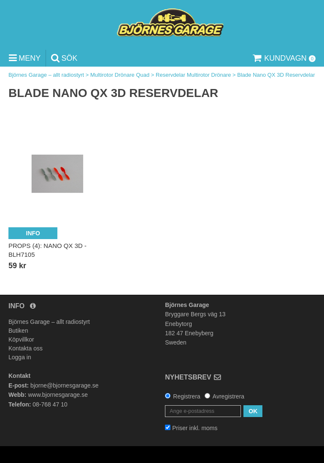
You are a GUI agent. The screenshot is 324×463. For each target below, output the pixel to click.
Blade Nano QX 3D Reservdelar (276, 75)
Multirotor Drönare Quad (119, 75)
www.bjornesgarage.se (58, 394)
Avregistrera (228, 396)
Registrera (186, 396)
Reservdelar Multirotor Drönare (193, 75)
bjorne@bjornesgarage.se (64, 385)
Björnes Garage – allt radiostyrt (46, 75)
